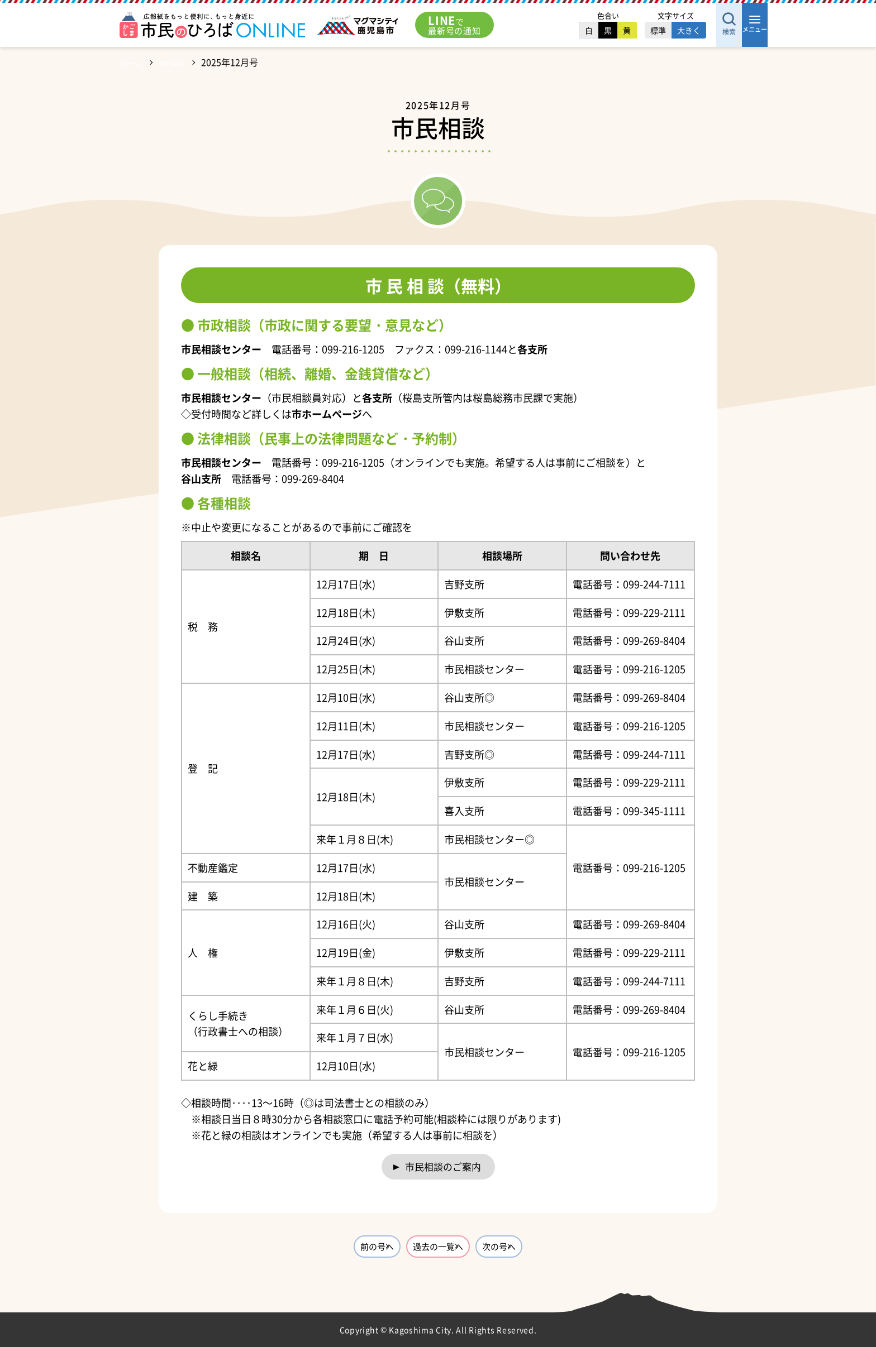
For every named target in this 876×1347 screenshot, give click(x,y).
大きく (654, 30)
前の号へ (330, 1252)
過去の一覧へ (438, 1252)
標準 (624, 30)
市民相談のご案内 (443, 1167)
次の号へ (546, 1252)
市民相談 (184, 62)
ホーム (135, 62)
